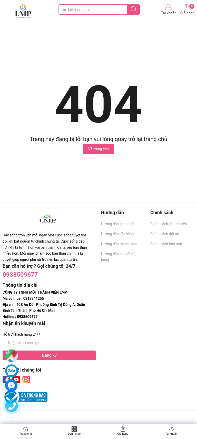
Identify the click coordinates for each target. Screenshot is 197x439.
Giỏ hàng (187, 9)
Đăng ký (49, 355)
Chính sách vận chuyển (168, 224)
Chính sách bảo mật (166, 244)
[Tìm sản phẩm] (99, 9)
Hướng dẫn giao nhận (118, 224)
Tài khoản (171, 433)
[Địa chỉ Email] (49, 343)
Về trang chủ (98, 149)
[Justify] (133, 9)
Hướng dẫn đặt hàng (117, 234)
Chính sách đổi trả (164, 234)
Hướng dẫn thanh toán (119, 244)
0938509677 (20, 274)
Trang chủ (25, 433)
